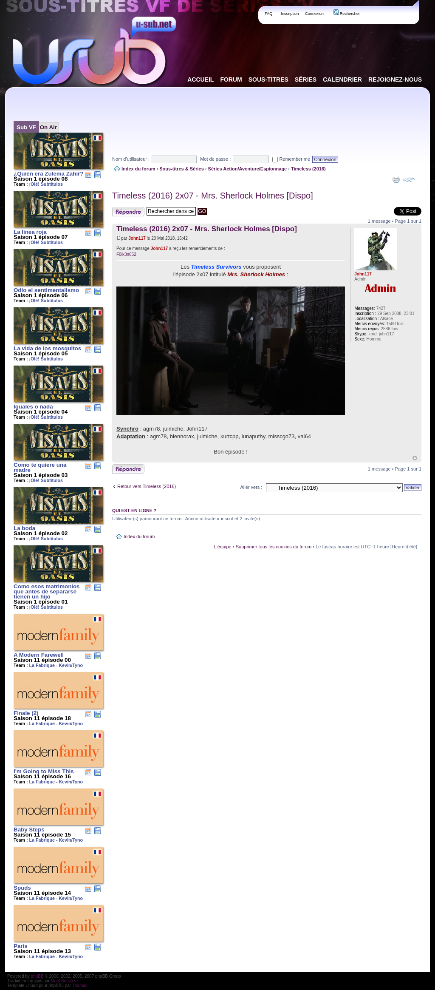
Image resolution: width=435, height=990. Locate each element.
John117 (137, 238)
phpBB (37, 976)
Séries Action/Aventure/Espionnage (247, 168)
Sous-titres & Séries (181, 168)
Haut (414, 458)
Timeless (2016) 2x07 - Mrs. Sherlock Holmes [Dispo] (212, 195)
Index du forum (138, 168)
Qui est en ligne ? (134, 510)
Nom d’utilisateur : (131, 159)
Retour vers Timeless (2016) (146, 486)
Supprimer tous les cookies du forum (274, 546)
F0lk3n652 (126, 254)
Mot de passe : (215, 159)
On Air (48, 127)
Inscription (290, 13)
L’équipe (223, 546)
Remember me (291, 159)
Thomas (80, 985)
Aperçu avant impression (396, 179)
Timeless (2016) (308, 168)
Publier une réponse (128, 211)
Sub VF (26, 127)
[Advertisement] (266, 114)
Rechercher (346, 13)
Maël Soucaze (64, 981)
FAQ (269, 13)
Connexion (314, 13)
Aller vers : (251, 487)
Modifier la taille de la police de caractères (409, 179)
